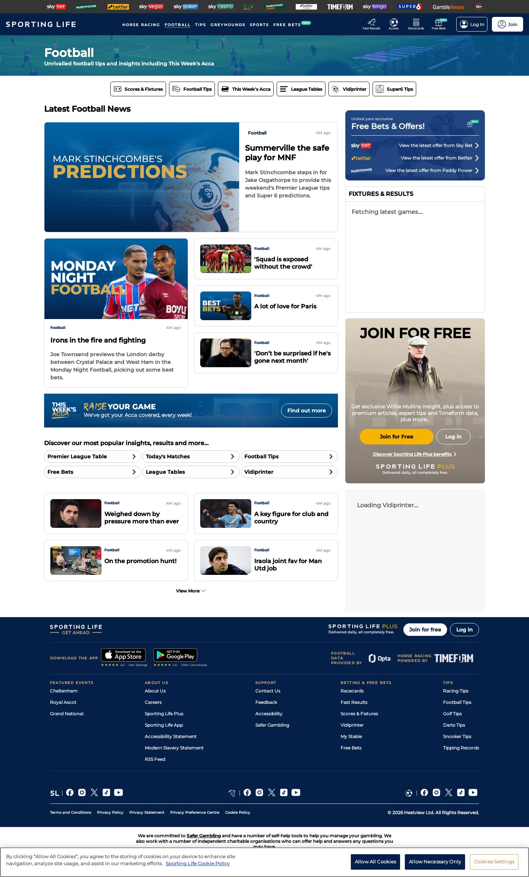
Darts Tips (454, 725)
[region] (264, 862)
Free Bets (351, 748)
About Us (155, 691)
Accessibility (269, 713)
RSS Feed (155, 759)
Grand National (66, 713)
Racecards (352, 691)
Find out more (306, 410)
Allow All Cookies (375, 862)
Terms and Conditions (70, 812)
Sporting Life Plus (164, 713)
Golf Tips (452, 713)
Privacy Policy (110, 812)
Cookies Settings (494, 862)
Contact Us (267, 691)
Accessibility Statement (171, 736)
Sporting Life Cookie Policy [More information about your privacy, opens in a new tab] (198, 863)
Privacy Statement (146, 812)
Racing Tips (455, 691)
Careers (153, 702)
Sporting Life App (164, 725)
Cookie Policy (237, 812)
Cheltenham (64, 691)
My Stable (351, 736)
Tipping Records (461, 748)
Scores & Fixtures (359, 713)
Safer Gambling (272, 725)
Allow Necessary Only (435, 862)
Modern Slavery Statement (174, 748)
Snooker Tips (457, 736)
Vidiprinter (352, 725)
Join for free (425, 629)
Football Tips (457, 702)
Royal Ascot (63, 702)
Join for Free (396, 436)
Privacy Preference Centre (194, 812)
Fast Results (354, 702)
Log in (464, 629)
